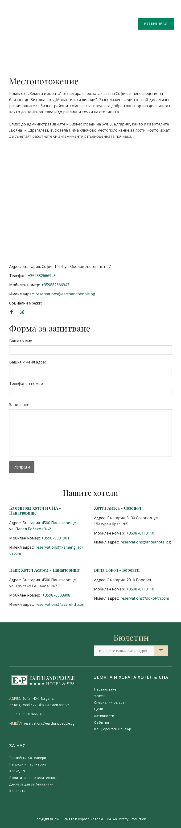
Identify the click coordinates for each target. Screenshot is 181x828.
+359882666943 (42, 275)
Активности (104, 716)
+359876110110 (140, 533)
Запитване (19, 404)
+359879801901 (55, 538)
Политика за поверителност (33, 777)
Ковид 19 (17, 771)
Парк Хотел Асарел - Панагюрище (44, 570)
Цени (98, 709)
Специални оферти (110, 702)
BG (170, 11)
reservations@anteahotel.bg (145, 542)
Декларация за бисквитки (31, 784)
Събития (101, 722)
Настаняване (105, 689)
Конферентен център (112, 729)
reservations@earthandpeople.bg (65, 294)
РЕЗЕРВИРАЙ (155, 23)
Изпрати (22, 467)
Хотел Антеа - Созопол (117, 508)
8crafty (123, 819)
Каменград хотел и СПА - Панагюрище (35, 510)
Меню (16, 19)
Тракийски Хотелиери (27, 757)
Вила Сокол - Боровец (117, 570)
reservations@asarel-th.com (60, 604)
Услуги (99, 696)
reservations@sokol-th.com (144, 598)
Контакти (17, 791)
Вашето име (20, 341)
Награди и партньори (27, 764)
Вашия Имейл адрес (27, 362)
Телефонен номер (26, 383)
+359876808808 (55, 595)
